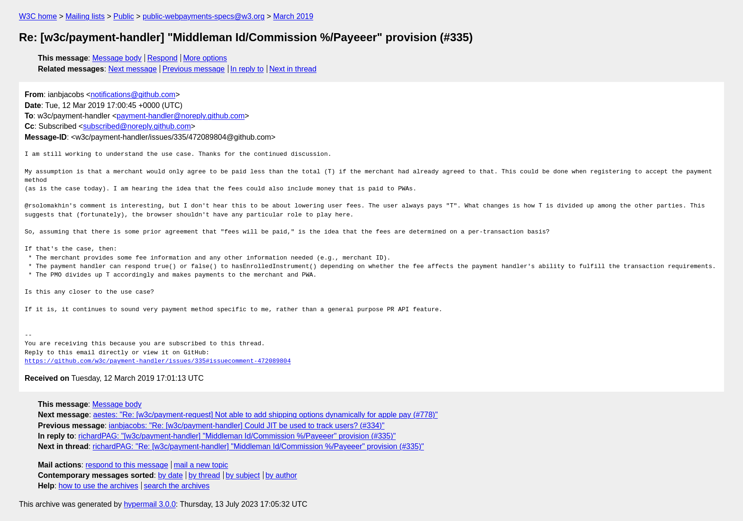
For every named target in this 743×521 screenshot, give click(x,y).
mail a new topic (201, 465)
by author (281, 475)
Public (123, 16)
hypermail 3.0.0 (149, 504)
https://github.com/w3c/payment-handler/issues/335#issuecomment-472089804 (158, 361)
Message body (117, 58)
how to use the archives (98, 486)
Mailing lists (85, 16)
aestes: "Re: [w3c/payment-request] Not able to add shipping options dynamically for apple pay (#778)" (265, 415)
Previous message (194, 69)
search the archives (177, 486)
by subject (243, 475)
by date (170, 475)
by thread (204, 475)
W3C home (38, 16)
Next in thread (293, 69)
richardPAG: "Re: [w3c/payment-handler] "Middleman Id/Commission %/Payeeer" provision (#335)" (258, 446)
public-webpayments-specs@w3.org (203, 16)
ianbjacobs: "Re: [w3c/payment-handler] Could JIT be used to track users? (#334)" (246, 426)
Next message (133, 69)
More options (205, 58)
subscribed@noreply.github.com (137, 126)
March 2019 (293, 16)
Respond (162, 58)
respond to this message (126, 465)
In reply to (246, 69)
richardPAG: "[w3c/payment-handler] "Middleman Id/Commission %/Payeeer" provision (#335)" (237, 436)
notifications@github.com (133, 94)
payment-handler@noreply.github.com (181, 116)
